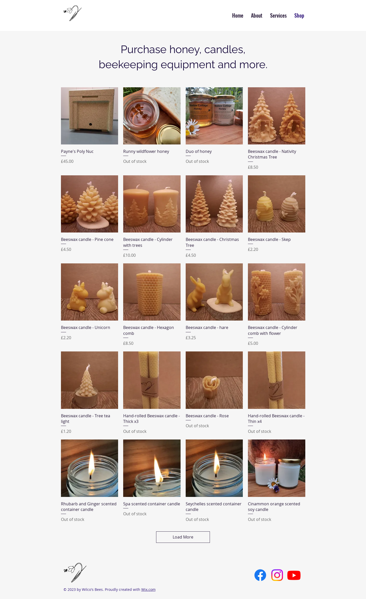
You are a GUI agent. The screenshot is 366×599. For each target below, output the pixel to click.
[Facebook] (260, 575)
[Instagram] (277, 575)
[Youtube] (294, 575)
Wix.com (148, 589)
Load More (183, 537)
